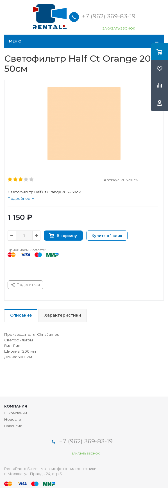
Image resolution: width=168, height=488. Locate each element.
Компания (15, 406)
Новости (12, 419)
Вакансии (13, 426)
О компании (15, 413)
